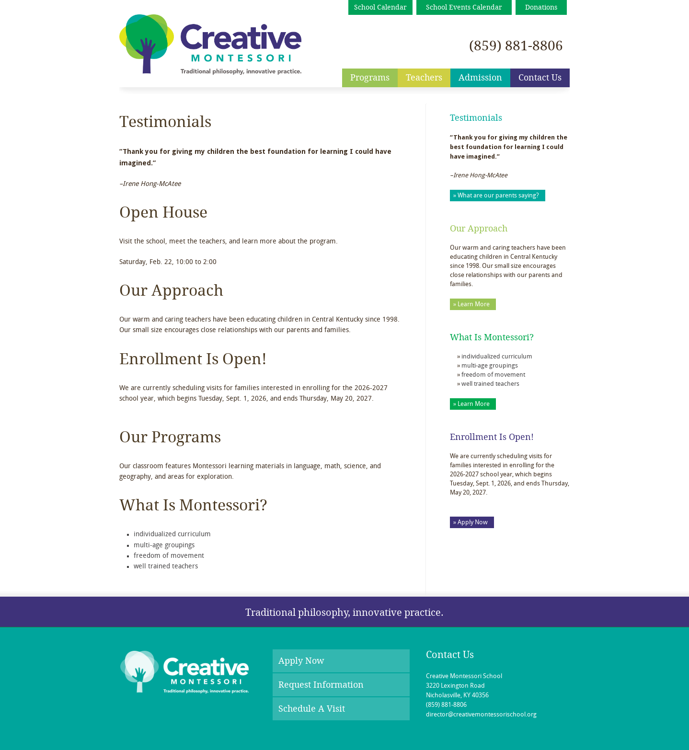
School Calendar (380, 7)
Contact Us (540, 77)
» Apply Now (470, 522)
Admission (480, 77)
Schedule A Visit (311, 709)
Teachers (424, 77)
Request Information (321, 685)
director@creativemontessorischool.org (481, 715)
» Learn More (471, 304)
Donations (541, 7)
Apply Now (301, 661)
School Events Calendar (464, 7)
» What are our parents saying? (496, 196)
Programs (370, 77)
